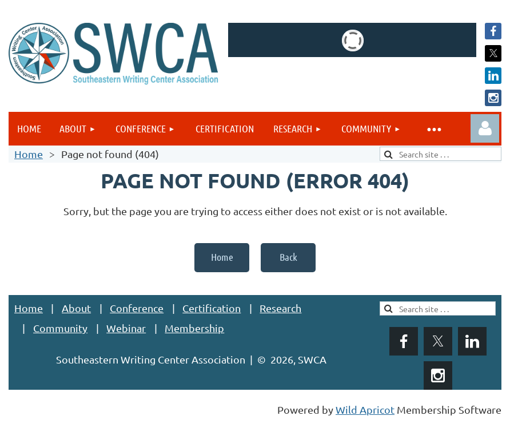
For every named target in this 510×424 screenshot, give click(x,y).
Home (28, 154)
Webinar (126, 328)
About (76, 308)
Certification (211, 308)
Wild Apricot (365, 409)
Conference (137, 308)
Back (288, 257)
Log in (485, 128)
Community (60, 328)
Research (280, 308)
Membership (194, 328)
